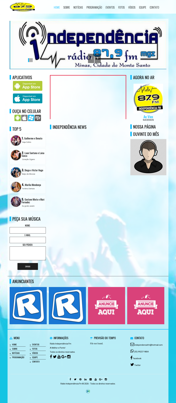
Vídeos (35, 352)
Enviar (27, 266)
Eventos (35, 344)
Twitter (137, 365)
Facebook (137, 358)
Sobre (14, 348)
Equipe (35, 357)
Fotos (34, 348)
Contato (35, 361)
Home (14, 344)
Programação (18, 357)
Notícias (16, 352)
